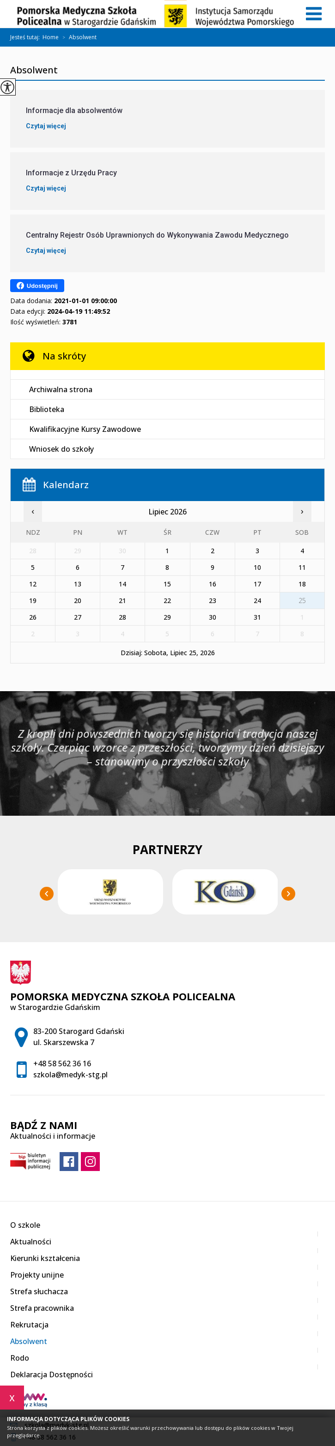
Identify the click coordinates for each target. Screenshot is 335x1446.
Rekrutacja (29, 1325)
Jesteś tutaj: (26, 37)
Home (51, 37)
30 (212, 617)
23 (212, 600)
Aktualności (30, 1242)
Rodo (19, 1358)
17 (257, 584)
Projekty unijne (37, 1275)
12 (33, 584)
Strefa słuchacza (39, 1291)
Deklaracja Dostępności (51, 1374)
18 (302, 584)
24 (257, 600)
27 (77, 617)
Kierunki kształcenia (45, 1258)
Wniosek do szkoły (61, 449)
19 (33, 600)
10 (257, 567)
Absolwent (78, 37)
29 (167, 617)
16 (212, 584)
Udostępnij (37, 285)
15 (167, 584)
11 (302, 567)
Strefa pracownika (42, 1308)
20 (77, 600)
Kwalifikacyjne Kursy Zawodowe (85, 429)
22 (167, 600)
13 (77, 584)
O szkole (25, 1225)
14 (122, 584)
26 (33, 617)
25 (302, 600)
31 (257, 617)
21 (122, 600)
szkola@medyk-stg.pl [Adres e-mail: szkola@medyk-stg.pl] (70, 1075)
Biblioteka (46, 409)
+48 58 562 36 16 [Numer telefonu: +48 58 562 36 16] (62, 1063)
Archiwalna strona (60, 389)
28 (122, 617)
